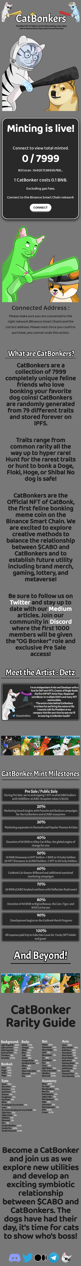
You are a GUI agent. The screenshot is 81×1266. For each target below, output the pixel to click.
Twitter (21, 603)
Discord (61, 622)
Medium (60, 609)
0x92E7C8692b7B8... (48, 170)
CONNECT (40, 207)
